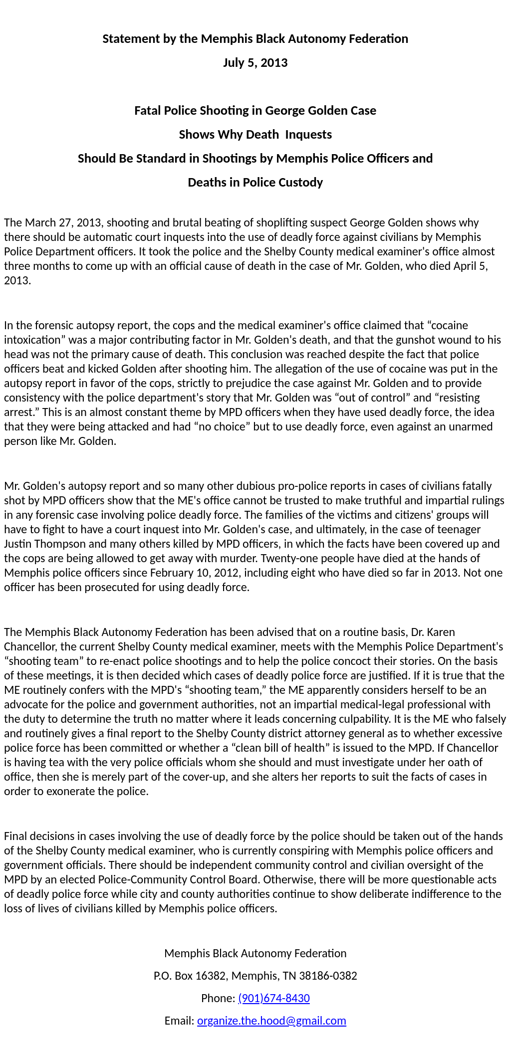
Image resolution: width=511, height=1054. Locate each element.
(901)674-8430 (274, 998)
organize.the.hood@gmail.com (271, 1020)
